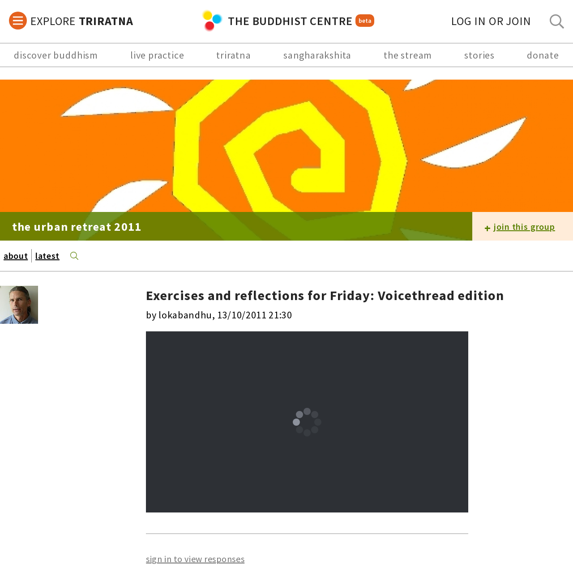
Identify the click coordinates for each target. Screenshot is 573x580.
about (16, 255)
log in (491, 21)
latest (47, 255)
